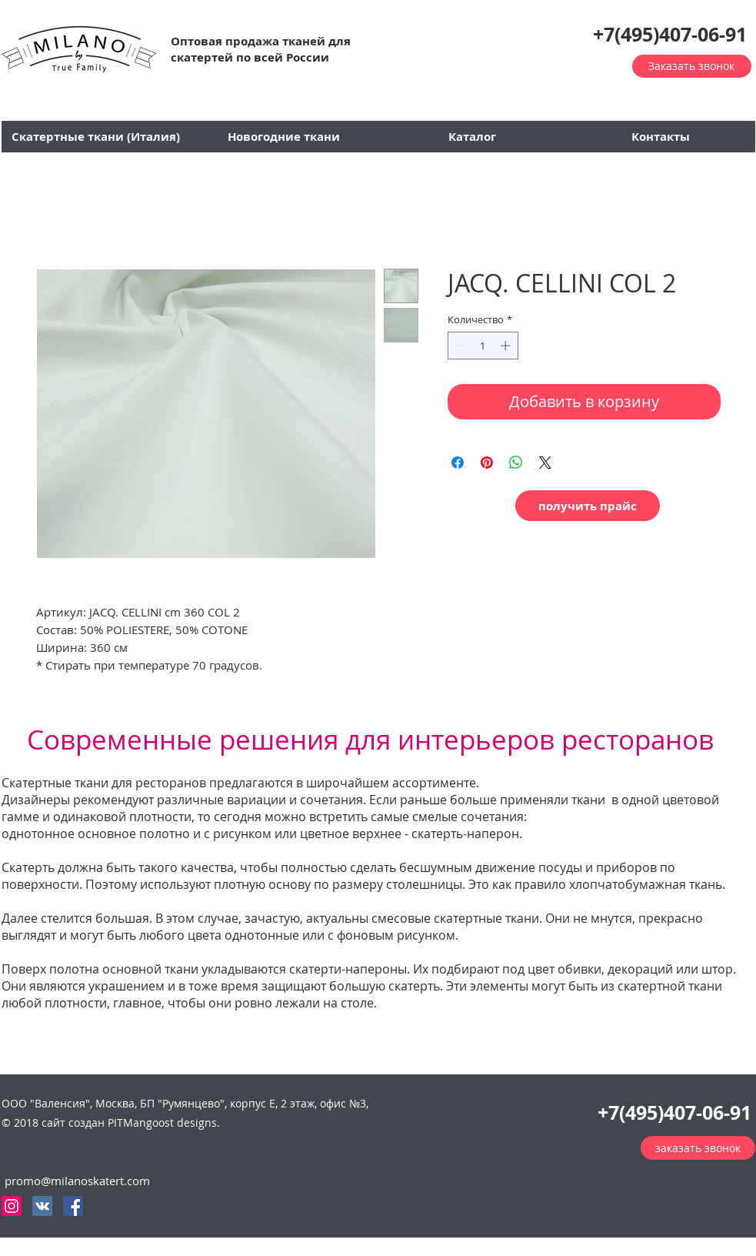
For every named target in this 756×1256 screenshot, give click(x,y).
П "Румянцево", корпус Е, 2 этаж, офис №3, (257, 1103)
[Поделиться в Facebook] (457, 462)
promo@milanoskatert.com (77, 1180)
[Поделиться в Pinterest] (487, 462)
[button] (79, 49)
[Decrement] (459, 345)
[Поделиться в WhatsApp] (516, 462)
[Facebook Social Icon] (73, 1206)
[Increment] (507, 345)
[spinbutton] (483, 345)
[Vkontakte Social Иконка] (42, 1206)
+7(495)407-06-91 (670, 34)
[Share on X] (545, 462)
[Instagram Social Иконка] (12, 1206)
